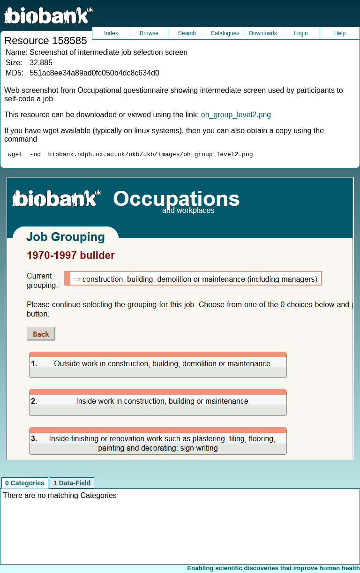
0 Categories (25, 484)
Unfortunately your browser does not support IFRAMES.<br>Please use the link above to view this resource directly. (179, 319)
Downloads (263, 33)
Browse (149, 33)
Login (301, 33)
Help (340, 33)
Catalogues (225, 33)
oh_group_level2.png (236, 115)
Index (111, 33)
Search (187, 33)
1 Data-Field (71, 484)
